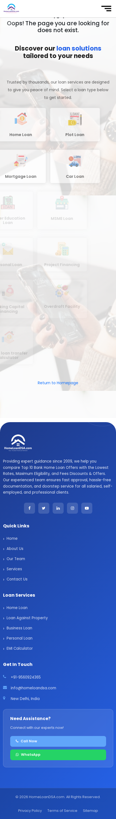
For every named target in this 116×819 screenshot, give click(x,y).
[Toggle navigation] (106, 8)
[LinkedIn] (58, 508)
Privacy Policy (30, 810)
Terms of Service (62, 810)
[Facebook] (29, 508)
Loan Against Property (27, 618)
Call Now (26, 741)
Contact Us (17, 579)
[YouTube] (86, 508)
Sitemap (90, 810)
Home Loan (17, 607)
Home (12, 538)
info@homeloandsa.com (33, 688)
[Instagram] (72, 508)
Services (14, 569)
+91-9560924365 (26, 677)
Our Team (16, 558)
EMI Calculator (20, 648)
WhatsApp (28, 754)
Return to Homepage (58, 383)
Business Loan (19, 628)
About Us (15, 548)
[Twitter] (43, 508)
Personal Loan (20, 638)
